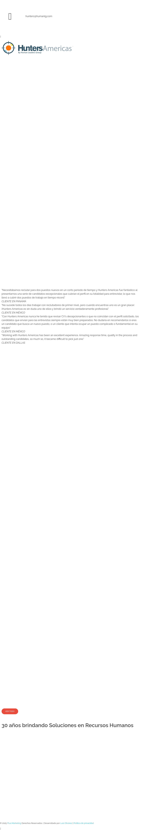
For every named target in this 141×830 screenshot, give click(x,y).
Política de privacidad (84, 823)
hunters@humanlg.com (39, 16)
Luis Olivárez (66, 823)
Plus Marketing (14, 823)
